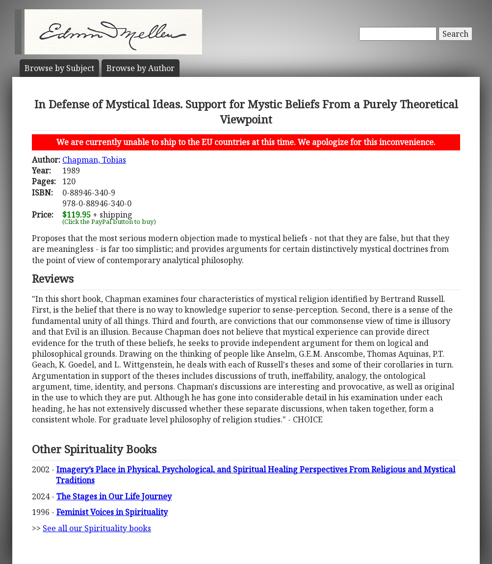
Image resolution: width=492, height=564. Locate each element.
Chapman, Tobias (94, 159)
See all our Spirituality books (97, 528)
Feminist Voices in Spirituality (112, 512)
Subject (59, 68)
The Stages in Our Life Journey (114, 496)
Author (140, 68)
